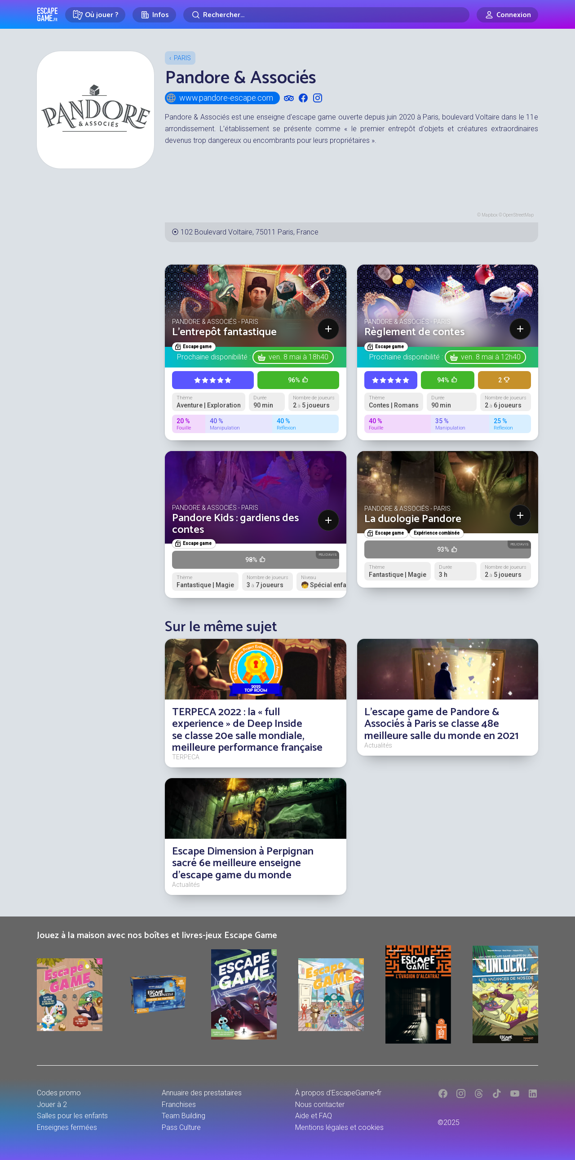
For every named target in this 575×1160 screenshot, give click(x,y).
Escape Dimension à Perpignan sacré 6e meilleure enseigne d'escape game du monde (243, 863)
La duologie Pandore (412, 519)
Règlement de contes (414, 332)
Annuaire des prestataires (202, 1093)
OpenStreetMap (518, 215)
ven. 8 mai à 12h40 (491, 357)
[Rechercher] (326, 14)
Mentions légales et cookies (339, 1127)
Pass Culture (181, 1127)
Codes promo (59, 1093)
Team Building (183, 1115)
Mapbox (490, 215)
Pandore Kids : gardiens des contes (235, 524)
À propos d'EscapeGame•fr (338, 1093)
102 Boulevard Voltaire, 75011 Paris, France (249, 232)
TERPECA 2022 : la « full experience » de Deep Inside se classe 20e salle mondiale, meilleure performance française (247, 730)
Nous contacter (320, 1104)
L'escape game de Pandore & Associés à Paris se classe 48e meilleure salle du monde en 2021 (441, 724)
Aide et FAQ (313, 1115)
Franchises (179, 1104)
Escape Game (47, 14)
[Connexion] (507, 14)
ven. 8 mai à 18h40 (298, 357)
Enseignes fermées (67, 1127)
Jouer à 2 (52, 1104)
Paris (182, 58)
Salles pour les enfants (72, 1115)
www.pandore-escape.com (219, 98)
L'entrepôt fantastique (224, 332)
